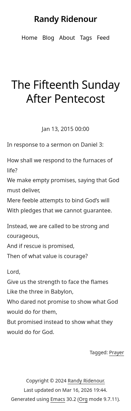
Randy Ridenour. (86, 380)
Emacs (57, 399)
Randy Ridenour (65, 18)
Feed (103, 37)
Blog (48, 37)
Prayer (116, 352)
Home (29, 37)
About (67, 37)
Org (83, 399)
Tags (86, 37)
